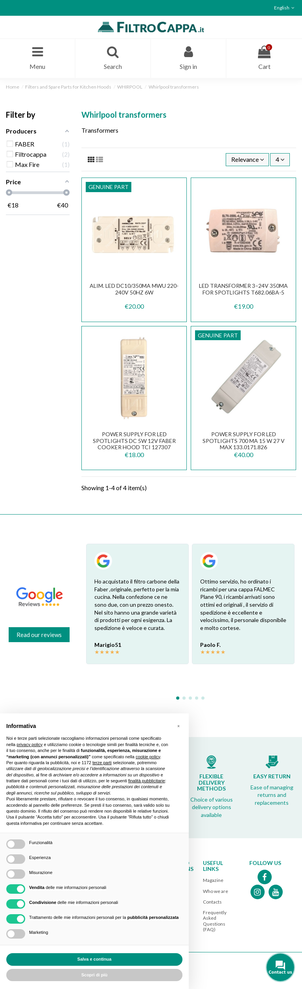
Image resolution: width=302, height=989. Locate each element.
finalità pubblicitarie (146, 780)
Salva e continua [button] (94, 959)
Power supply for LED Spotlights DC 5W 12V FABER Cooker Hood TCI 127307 (134, 441)
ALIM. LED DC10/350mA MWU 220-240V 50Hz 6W (134, 289)
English (285, 8)
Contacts (212, 902)
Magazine (213, 880)
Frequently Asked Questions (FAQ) (214, 920)
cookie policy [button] (148, 756)
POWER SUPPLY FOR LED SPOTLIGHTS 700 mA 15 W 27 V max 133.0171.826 (244, 441)
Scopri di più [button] (94, 974)
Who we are (215, 891)
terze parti (102, 762)
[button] (178, 726)
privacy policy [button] (29, 744)
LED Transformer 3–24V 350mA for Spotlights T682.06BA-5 (243, 289)
